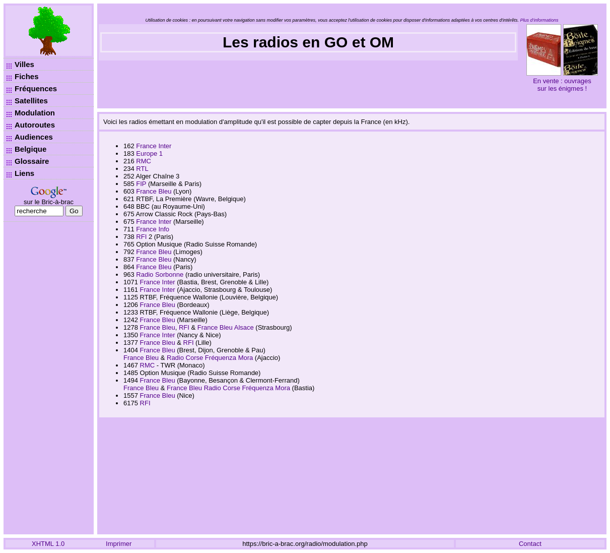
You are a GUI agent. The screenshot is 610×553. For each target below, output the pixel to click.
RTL (142, 168)
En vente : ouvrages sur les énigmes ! (562, 84)
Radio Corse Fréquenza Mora (210, 357)
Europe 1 (149, 153)
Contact (530, 543)
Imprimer (118, 543)
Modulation (35, 112)
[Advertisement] (49, 378)
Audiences (34, 137)
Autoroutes (35, 124)
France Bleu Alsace (225, 327)
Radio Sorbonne (159, 274)
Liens (24, 173)
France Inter (153, 146)
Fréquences (36, 88)
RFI (141, 236)
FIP (141, 184)
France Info (152, 229)
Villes (24, 64)
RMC (143, 161)
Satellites (31, 100)
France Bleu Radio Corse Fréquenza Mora (228, 388)
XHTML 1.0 (48, 543)
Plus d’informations (539, 20)
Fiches (27, 76)
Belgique (30, 149)
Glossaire (32, 161)
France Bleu (153, 191)
